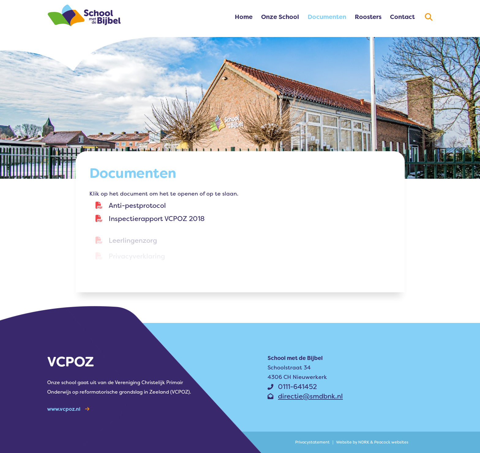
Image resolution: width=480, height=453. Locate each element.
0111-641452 (292, 386)
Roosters (368, 17)
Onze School (280, 17)
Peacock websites (391, 442)
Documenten (327, 17)
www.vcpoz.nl (68, 409)
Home (244, 17)
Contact (402, 17)
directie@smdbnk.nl (305, 396)
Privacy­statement (312, 442)
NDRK (363, 442)
